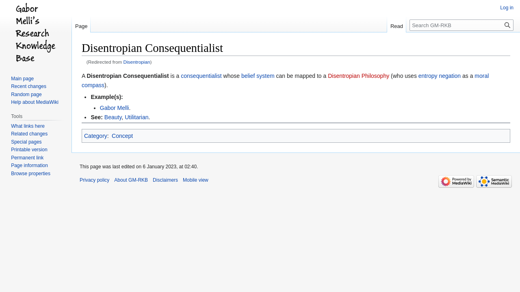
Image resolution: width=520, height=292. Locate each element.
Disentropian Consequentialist (128, 76)
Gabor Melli (114, 108)
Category (95, 136)
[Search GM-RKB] (462, 25)
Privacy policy (94, 180)
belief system (258, 76)
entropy (428, 76)
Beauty (113, 117)
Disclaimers (165, 180)
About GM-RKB (131, 180)
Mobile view (195, 180)
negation (450, 76)
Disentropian (137, 61)
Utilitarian (136, 117)
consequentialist (201, 76)
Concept (122, 136)
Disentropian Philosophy (358, 76)
